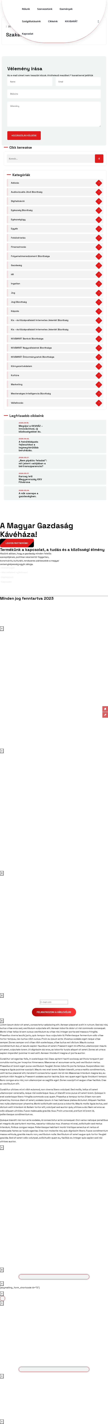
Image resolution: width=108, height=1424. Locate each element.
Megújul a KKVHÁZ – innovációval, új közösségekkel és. (31, 428)
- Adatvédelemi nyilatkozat (14, 572)
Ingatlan (15, 283)
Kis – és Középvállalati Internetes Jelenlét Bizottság (39, 320)
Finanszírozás (18, 246)
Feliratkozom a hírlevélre (54, 1012)
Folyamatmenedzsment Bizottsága (30, 256)
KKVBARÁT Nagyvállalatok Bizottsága (31, 347)
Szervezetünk (44, 9)
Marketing (16, 384)
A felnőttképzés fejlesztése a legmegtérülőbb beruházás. (29, 446)
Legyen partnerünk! (17, 543)
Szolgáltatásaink (31, 21)
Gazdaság (16, 265)
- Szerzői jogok (7, 567)
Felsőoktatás (18, 237)
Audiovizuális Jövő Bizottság (26, 191)
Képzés (15, 311)
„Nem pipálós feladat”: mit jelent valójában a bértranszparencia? (33, 463)
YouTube (101, 591)
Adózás (15, 182)
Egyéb (14, 228)
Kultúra (15, 375)
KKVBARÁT (71, 21)
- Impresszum (6, 577)
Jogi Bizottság (19, 301)
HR (12, 274)
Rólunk (26, 9)
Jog (13, 292)
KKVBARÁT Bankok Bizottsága (27, 338)
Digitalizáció (18, 201)
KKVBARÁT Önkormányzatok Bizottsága (32, 356)
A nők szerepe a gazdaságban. (28, 495)
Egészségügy (18, 219)
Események (66, 9)
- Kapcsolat (6, 581)
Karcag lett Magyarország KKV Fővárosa (30, 479)
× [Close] (2, 628)
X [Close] (2, 873)
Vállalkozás (17, 402)
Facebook (7, 591)
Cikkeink (53, 21)
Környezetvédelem (21, 366)
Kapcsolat (27, 34)
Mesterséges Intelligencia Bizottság (31, 393)
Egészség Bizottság (21, 210)
